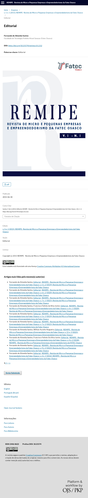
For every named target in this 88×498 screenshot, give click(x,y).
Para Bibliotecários (11, 431)
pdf (7, 184)
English (7, 389)
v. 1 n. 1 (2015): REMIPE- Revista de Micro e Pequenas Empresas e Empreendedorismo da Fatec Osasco (43, 13)
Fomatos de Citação (12, 216)
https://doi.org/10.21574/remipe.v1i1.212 (25, 45)
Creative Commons (34, 455)
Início (6, 10)
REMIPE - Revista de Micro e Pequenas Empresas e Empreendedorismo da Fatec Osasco (41, 2)
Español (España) (11, 397)
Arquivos (14, 10)
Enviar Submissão (13, 373)
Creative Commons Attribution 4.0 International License (58, 266)
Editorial (37, 282)
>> (9, 363)
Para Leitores (9, 423)
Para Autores (9, 427)
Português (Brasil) (11, 393)
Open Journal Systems (13, 408)
